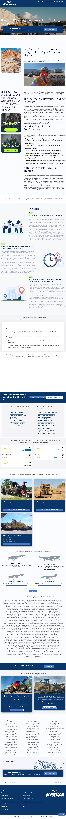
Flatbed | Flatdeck (16, 563)
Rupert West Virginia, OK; (26, 619)
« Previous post (9, 783)
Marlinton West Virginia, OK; (54, 619)
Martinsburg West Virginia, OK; (12, 620)
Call (54, 397)
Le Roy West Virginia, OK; (27, 631)
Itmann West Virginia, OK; (59, 628)
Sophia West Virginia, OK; (55, 605)
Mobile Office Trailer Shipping (33, 738)
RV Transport (33, 729)
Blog (24, 806)
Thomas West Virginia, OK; (37, 608)
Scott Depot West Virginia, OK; (39, 619)
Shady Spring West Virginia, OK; (54, 603)
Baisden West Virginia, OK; (57, 650)
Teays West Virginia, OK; (25, 608)
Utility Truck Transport (11, 734)
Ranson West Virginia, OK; (39, 616)
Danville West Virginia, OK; (52, 647)
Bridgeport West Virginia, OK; (25, 654)
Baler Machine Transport (11, 749)
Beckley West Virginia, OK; (53, 651)
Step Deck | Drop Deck (16, 581)
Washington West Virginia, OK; (25, 611)
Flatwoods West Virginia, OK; (55, 636)
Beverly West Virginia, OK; (40, 653)
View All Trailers (33, 591)
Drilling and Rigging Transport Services (47, 412)
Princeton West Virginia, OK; (53, 614)
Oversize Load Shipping (33, 733)
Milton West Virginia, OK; (55, 620)
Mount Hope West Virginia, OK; (25, 623)
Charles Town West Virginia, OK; (27, 643)
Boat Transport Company (16, 414)
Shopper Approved (6, 462)
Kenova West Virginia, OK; (14, 630)
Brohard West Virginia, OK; (38, 654)
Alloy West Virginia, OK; (33, 650)
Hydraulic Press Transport (11, 737)
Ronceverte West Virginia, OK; (12, 619)
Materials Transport (33, 744)
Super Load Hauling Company (17, 422)
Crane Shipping (55, 736)
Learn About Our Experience (11, 150)
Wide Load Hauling (11, 750)
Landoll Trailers (49, 564)
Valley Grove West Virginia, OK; (39, 609)
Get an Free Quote (38, 397)
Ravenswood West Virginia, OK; (52, 616)
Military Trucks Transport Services (46, 433)
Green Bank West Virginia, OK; (53, 639)
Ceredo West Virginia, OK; (55, 642)
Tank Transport (14, 417)
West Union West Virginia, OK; (10, 602)
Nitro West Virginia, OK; (41, 625)
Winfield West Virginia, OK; (40, 603)
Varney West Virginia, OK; (53, 609)
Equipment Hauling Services (17, 419)
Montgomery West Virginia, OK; (10, 622)
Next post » (58, 783)
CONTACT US (49, 666)
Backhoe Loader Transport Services (47, 419)
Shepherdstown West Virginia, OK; (13, 605)
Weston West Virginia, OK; (23, 602)
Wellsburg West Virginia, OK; (54, 600)
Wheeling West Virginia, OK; (36, 602)
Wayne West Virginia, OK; (39, 611)
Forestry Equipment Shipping (55, 723)
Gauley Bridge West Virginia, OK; (40, 637)
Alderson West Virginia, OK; (20, 650)
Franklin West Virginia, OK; (11, 637)
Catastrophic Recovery (16, 420)
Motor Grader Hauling (33, 736)
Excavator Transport (55, 726)
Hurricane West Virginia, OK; (8, 628)
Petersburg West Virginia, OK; (26, 612)
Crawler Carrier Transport (55, 734)
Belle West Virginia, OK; (11, 653)
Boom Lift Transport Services (45, 420)
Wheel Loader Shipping (11, 752)
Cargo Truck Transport (11, 736)
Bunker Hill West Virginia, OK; (26, 642)
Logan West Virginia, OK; (26, 633)
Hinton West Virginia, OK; (44, 626)
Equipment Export (5, 795)
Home (20, 4)
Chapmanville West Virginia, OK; (11, 643)
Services (36, 4)
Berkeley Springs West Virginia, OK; (25, 653)
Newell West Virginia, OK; (29, 625)
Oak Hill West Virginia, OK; (53, 625)
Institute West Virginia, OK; (33, 628)
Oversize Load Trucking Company (18, 415)
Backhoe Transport (55, 750)
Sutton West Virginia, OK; (13, 608)
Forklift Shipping (55, 721)
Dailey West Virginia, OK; (27, 647)
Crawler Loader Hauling (55, 733)
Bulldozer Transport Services (45, 431)
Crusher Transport (55, 731)
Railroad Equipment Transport (33, 731)
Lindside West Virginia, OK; (13, 633)
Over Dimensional (5, 792)
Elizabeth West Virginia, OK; (52, 648)
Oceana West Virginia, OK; (7, 626)
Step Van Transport (11, 725)
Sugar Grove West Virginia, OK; (39, 606)
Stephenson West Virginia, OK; (24, 606)
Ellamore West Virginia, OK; (26, 634)
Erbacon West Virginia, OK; (39, 634)
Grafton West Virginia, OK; (12, 639)
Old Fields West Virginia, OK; (20, 626)
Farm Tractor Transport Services (46, 423)
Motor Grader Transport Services (46, 415)
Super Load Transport (33, 725)
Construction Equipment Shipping (55, 738)
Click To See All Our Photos (49, 707)
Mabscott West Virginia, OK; (52, 633)
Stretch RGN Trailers (27, 801)
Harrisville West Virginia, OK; (55, 640)
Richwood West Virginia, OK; (27, 617)
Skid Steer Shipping (33, 726)
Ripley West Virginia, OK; (40, 617)
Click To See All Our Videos (16, 710)
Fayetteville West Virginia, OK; (41, 636)
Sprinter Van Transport (11, 726)
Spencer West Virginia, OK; (10, 606)
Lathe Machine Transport (11, 747)
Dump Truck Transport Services (46, 430)
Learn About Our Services (11, 130)
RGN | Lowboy (49, 581)
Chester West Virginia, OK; (55, 643)
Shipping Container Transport (33, 728)
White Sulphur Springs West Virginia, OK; (53, 602)
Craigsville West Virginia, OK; (52, 645)
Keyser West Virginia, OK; (39, 630)
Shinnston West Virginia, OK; (28, 605)
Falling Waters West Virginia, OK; (11, 636)
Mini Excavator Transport (11, 739)
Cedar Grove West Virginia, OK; (41, 642)
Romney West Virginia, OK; (52, 617)
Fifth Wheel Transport (55, 725)
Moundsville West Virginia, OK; (55, 622)
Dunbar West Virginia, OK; (27, 648)
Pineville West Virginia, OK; (12, 614)
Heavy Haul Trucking (33, 750)
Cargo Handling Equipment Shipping (55, 744)
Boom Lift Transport (55, 747)
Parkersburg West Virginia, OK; (52, 611)
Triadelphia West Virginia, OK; (51, 608)
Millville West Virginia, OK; (42, 620)
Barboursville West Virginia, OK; (26, 651)
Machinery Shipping (33, 746)
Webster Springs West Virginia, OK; (13, 600)
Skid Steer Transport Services (45, 422)
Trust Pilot (37, 454)
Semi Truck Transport (11, 723)
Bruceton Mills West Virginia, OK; (53, 654)
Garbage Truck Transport (11, 742)
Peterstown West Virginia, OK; (40, 612)
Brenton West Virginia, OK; (11, 654)
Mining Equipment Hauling (32, 742)
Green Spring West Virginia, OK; (12, 640)
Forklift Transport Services (44, 417)
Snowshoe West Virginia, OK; (42, 605)
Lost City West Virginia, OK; (38, 633)
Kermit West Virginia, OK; (26, 630)
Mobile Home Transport (33, 739)
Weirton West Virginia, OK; (28, 600)
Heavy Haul (13, 427)
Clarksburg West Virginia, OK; (14, 645)
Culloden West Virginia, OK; (14, 647)
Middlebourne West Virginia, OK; (28, 620)
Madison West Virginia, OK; (13, 634)
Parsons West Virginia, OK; (12, 612)
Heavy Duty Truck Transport (33, 752)
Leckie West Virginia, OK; (39, 631)
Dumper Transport (55, 729)
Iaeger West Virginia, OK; (21, 628)
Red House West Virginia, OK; (14, 617)
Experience (44, 4)
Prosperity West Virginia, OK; (13, 616)
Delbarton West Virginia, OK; (13, 648)
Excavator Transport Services (45, 427)
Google (36, 447)
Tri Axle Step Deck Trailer (28, 798)
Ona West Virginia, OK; (32, 626)
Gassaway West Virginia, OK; (25, 637)
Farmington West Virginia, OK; (27, 636)
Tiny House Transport (33, 721)
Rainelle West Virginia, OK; (26, 616)
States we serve (4, 806)
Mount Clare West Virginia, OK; (10, 623)
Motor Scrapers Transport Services (46, 414)
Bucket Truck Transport (11, 729)
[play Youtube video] (44, 74)
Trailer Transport (33, 720)
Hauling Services (4, 809)
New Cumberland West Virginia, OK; (54, 623)
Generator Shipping (55, 720)
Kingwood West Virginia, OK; (14, 631)
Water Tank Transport (10, 754)
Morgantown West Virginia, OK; (40, 622)
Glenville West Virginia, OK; (54, 637)
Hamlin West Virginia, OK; (26, 640)
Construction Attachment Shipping (55, 739)
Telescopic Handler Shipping (33, 723)
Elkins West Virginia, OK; (8, 650)
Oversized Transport (15, 425)
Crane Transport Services (44, 428)
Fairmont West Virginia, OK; (52, 634)
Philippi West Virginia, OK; (54, 612)
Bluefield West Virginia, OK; (53, 653)
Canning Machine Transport (11, 744)
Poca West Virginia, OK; (24, 614)
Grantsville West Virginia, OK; (25, 639)
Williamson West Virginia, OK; (11, 603)
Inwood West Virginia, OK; (46, 628)
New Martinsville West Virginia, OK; (14, 625)
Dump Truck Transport (11, 728)
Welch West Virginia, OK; (41, 600)
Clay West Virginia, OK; (27, 645)
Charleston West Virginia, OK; (42, 643)
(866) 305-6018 (59, 1)
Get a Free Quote (50, 29)
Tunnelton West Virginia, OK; (13, 609)
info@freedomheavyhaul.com (46, 1)
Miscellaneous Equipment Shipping (32, 741)
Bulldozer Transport (55, 746)
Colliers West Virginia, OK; (38, 645)
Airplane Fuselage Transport (55, 752)
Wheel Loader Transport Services (46, 425)
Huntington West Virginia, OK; (58, 626)
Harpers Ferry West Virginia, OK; (40, 640)
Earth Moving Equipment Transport (55, 728)
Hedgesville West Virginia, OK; (12, 642)
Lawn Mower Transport (33, 749)
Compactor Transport (55, 741)
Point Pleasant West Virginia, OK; (38, 614)
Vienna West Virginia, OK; (12, 611)
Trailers (53, 4)
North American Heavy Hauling (32, 734)
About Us (28, 4)
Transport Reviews (6, 454)
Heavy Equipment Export (16, 423)
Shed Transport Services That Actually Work (11, 720)
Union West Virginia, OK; (26, 609)
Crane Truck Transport (11, 731)
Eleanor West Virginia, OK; (39, 648)
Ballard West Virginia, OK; (13, 651)
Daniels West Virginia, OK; (39, 647)
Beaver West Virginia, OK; (40, 651)
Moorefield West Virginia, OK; (25, 622)
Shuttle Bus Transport (11, 741)
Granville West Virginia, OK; (39, 639)
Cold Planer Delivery (55, 742)
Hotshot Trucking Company (17, 412)
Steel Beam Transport (11, 746)
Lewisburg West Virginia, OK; (52, 631)
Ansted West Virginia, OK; (45, 650)
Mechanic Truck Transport (11, 733)
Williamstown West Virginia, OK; (26, 603)
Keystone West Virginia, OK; (51, 630)
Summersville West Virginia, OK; (54, 606)
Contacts (60, 4)
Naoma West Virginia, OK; (39, 623)
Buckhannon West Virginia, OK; (33, 656)
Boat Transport (55, 749)
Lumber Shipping (33, 747)
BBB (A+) (4, 447)
